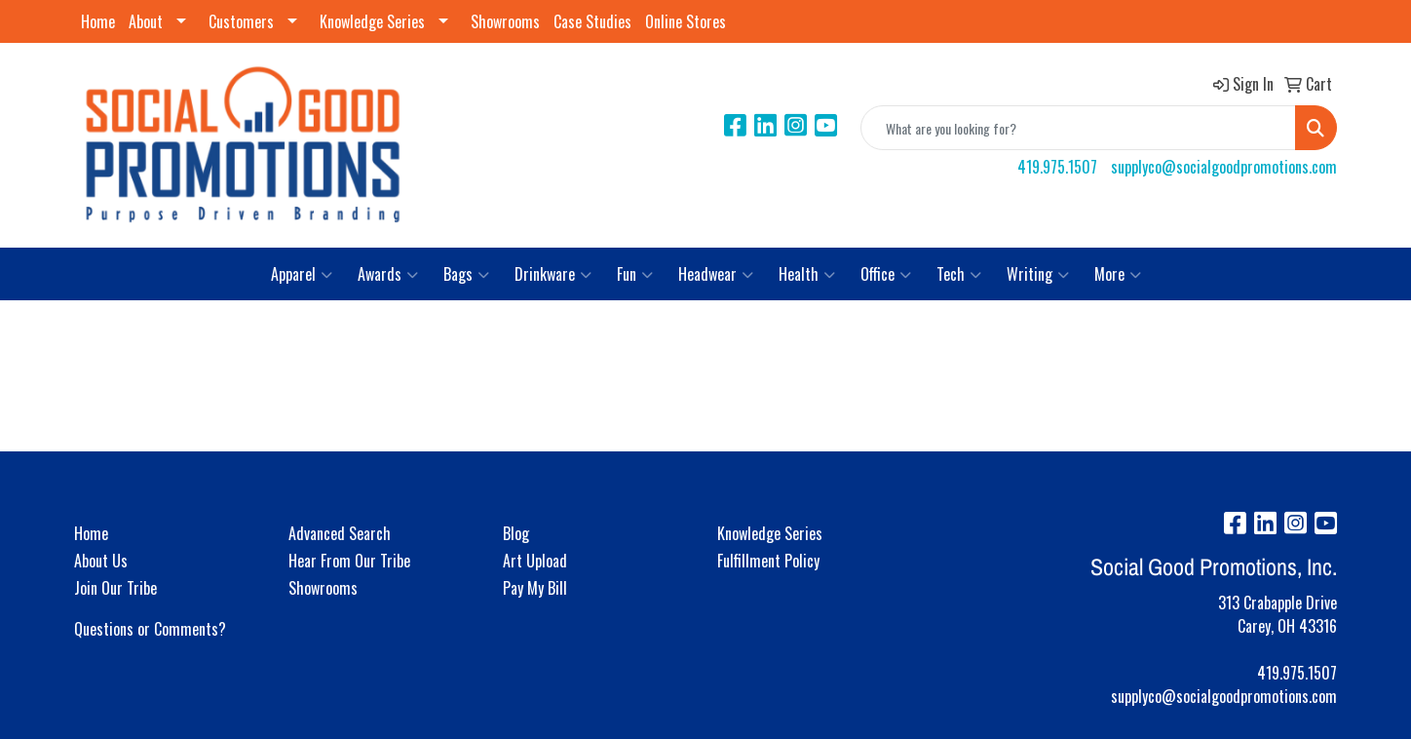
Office (885, 274)
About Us (101, 560)
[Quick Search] (1078, 127)
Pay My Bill (535, 588)
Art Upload (535, 560)
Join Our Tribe (115, 588)
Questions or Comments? (150, 629)
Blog (516, 533)
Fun (635, 274)
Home (98, 21)
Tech (958, 274)
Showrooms (505, 21)
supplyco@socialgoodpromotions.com (1224, 166)
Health (807, 274)
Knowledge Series (372, 21)
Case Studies (592, 21)
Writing (1038, 274)
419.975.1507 (1057, 166)
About (146, 21)
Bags (466, 274)
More (1117, 274)
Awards (388, 274)
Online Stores (685, 21)
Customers (241, 21)
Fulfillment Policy (768, 560)
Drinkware (553, 274)
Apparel (301, 274)
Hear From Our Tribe (349, 560)
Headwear (715, 274)
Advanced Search (339, 533)
